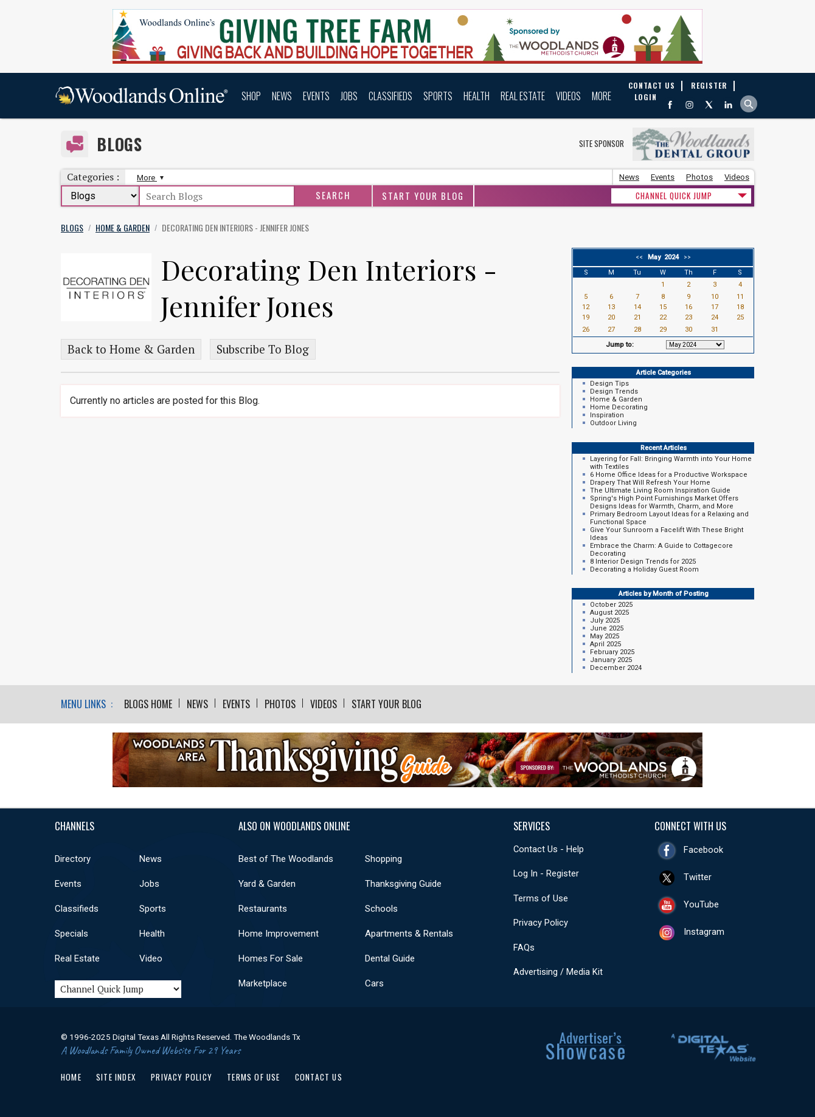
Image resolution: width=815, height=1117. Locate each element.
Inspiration (607, 415)
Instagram (704, 931)
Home (71, 1077)
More (601, 96)
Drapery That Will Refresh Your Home (650, 483)
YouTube (701, 904)
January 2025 (611, 660)
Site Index (116, 1077)
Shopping (383, 858)
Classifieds (390, 96)
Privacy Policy (540, 922)
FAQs (524, 947)
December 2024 (616, 668)
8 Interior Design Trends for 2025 (643, 561)
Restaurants (262, 908)
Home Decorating (619, 407)
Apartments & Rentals (409, 933)
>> (685, 257)
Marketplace (262, 983)
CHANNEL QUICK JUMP (674, 196)
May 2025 (604, 636)
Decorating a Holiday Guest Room (644, 569)
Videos (568, 96)
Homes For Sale (270, 958)
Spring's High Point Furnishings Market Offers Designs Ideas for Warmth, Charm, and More (664, 502)
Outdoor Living (613, 423)
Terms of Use (540, 898)
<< (641, 257)
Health (476, 96)
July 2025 (605, 620)
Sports (438, 96)
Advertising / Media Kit (558, 971)
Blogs (119, 144)
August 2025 (609, 613)
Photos (699, 177)
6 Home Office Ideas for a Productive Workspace (668, 475)
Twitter (698, 877)
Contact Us (318, 1077)
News (282, 96)
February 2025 (612, 652)
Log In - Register (546, 873)
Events (316, 96)
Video (150, 958)
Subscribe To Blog (263, 349)
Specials (71, 933)
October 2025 (611, 605)
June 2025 (606, 628)
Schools (381, 908)
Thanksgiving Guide (403, 883)
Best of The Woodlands (285, 858)
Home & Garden (616, 399)
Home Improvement (278, 933)
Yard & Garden (267, 883)
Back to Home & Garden (131, 349)
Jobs (349, 96)
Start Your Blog (423, 196)
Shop (251, 96)
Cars (374, 983)
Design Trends (614, 391)
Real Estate (523, 96)
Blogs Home (148, 704)
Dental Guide (390, 958)
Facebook (703, 849)
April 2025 (605, 644)
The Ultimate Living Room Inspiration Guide (660, 490)
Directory (73, 858)
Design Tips (609, 384)
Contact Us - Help (548, 849)
